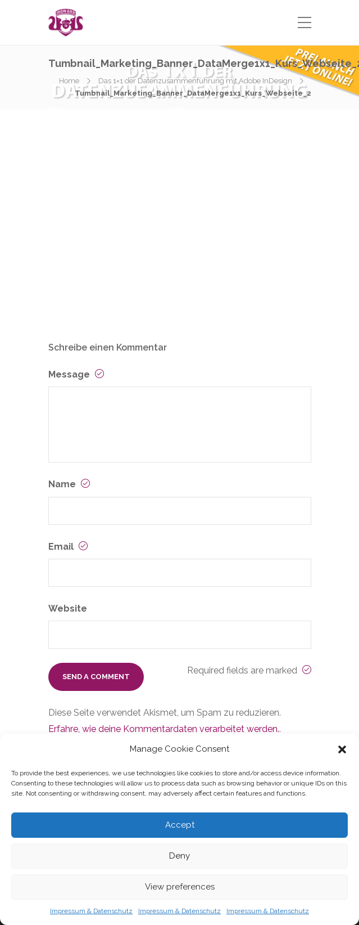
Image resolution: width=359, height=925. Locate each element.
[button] (342, 749)
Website (67, 608)
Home (69, 81)
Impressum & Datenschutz (91, 911)
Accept (179, 825)
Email (68, 546)
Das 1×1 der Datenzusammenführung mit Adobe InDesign (195, 81)
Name (69, 484)
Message (76, 374)
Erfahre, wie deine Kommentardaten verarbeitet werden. (163, 729)
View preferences (180, 887)
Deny (179, 856)
